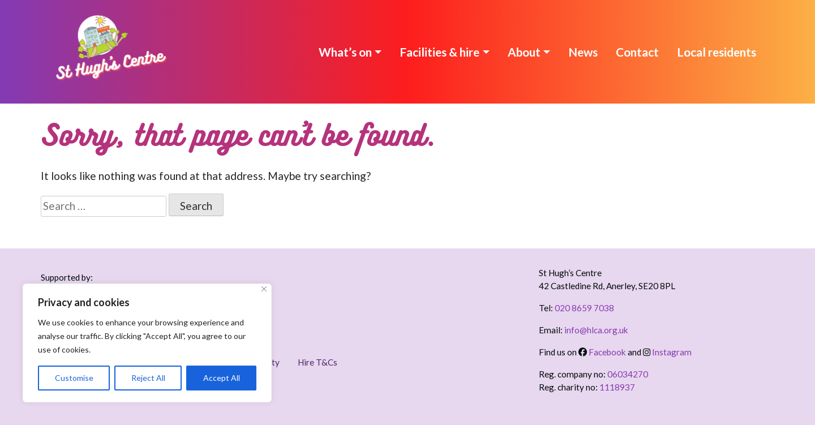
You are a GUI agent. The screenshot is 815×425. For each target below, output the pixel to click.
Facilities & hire (439, 52)
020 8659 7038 (584, 308)
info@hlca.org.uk (596, 330)
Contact (637, 52)
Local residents (716, 52)
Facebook (602, 352)
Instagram (667, 352)
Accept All (221, 378)
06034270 (627, 374)
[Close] (264, 288)
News (583, 52)
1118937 (617, 387)
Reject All (148, 378)
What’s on (345, 52)
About (524, 52)
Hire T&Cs (317, 362)
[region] (147, 343)
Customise (74, 378)
